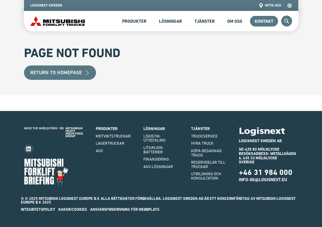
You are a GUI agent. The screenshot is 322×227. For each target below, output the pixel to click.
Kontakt (264, 21)
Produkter (134, 21)
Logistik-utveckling (154, 138)
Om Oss (234, 21)
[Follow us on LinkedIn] (28, 148)
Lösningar (170, 21)
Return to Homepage (60, 72)
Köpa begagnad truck (206, 152)
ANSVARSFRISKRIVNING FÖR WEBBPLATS (124, 209)
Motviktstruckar (113, 136)
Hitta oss (270, 5)
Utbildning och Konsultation (206, 176)
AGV (99, 150)
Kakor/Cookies (72, 209)
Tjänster (205, 21)
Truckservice (204, 136)
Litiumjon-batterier (153, 149)
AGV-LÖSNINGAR (158, 166)
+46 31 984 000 (265, 172)
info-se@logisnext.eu (263, 179)
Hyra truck (202, 143)
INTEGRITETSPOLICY (38, 209)
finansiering (156, 159)
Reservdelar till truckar (208, 164)
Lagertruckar (110, 143)
